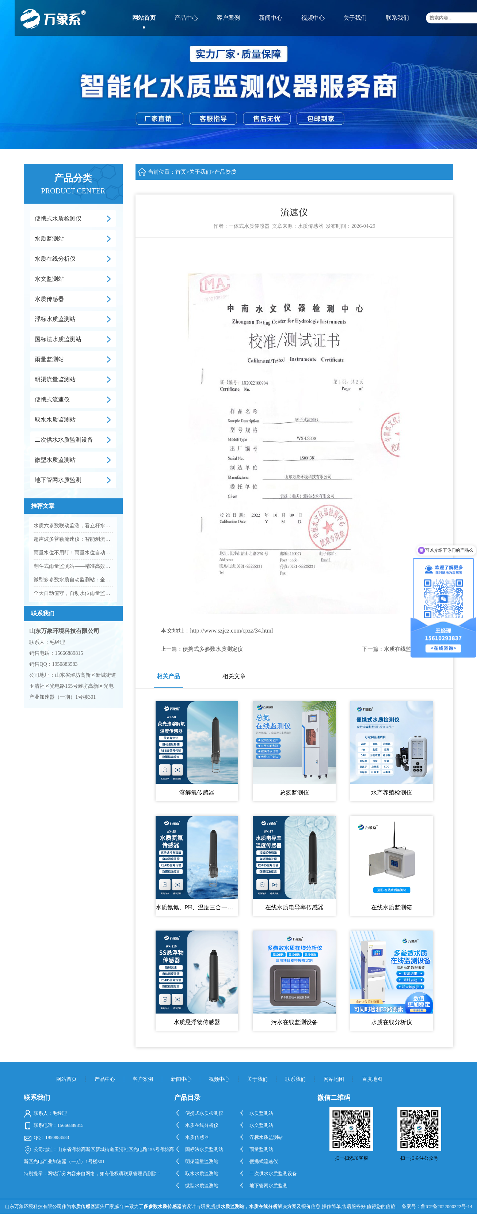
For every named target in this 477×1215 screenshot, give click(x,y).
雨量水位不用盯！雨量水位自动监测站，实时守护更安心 (73, 552)
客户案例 (228, 18)
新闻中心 (270, 18)
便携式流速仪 (52, 399)
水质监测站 (49, 238)
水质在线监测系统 (406, 649)
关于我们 (355, 18)
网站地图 (334, 1079)
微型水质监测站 (55, 460)
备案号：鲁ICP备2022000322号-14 (437, 1206)
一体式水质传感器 (249, 226)
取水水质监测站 (55, 419)
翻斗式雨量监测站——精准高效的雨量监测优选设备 (73, 566)
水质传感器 (49, 299)
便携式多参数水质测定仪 (213, 649)
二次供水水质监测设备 (64, 440)
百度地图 (372, 1079)
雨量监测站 (49, 359)
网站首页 (144, 18)
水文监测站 (49, 279)
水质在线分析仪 (55, 259)
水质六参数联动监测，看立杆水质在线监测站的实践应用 (73, 525)
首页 (180, 172)
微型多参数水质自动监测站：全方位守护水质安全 (73, 579)
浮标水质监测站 (55, 319)
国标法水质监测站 (58, 339)
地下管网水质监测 (58, 480)
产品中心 (186, 18)
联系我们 (397, 18)
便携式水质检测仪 (58, 218)
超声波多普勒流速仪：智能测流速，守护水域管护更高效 (73, 539)
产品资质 (225, 172)
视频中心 (313, 18)
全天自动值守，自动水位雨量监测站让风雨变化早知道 (73, 593)
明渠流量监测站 (55, 379)
